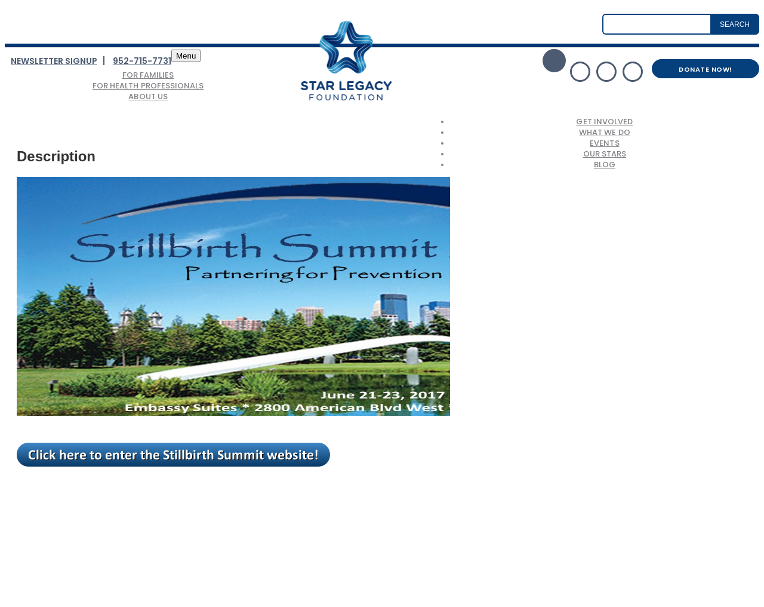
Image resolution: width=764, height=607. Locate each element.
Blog (604, 164)
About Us (148, 96)
